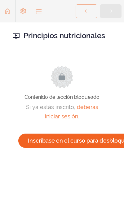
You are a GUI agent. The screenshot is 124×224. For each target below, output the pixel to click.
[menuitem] (23, 11)
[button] (8, 11)
